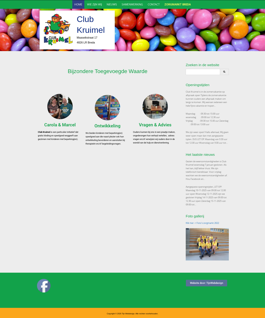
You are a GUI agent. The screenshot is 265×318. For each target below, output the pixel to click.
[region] (132, 30)
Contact (154, 4)
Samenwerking (132, 4)
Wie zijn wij (94, 4)
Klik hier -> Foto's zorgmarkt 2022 (202, 222)
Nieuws (112, 4)
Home (78, 4)
